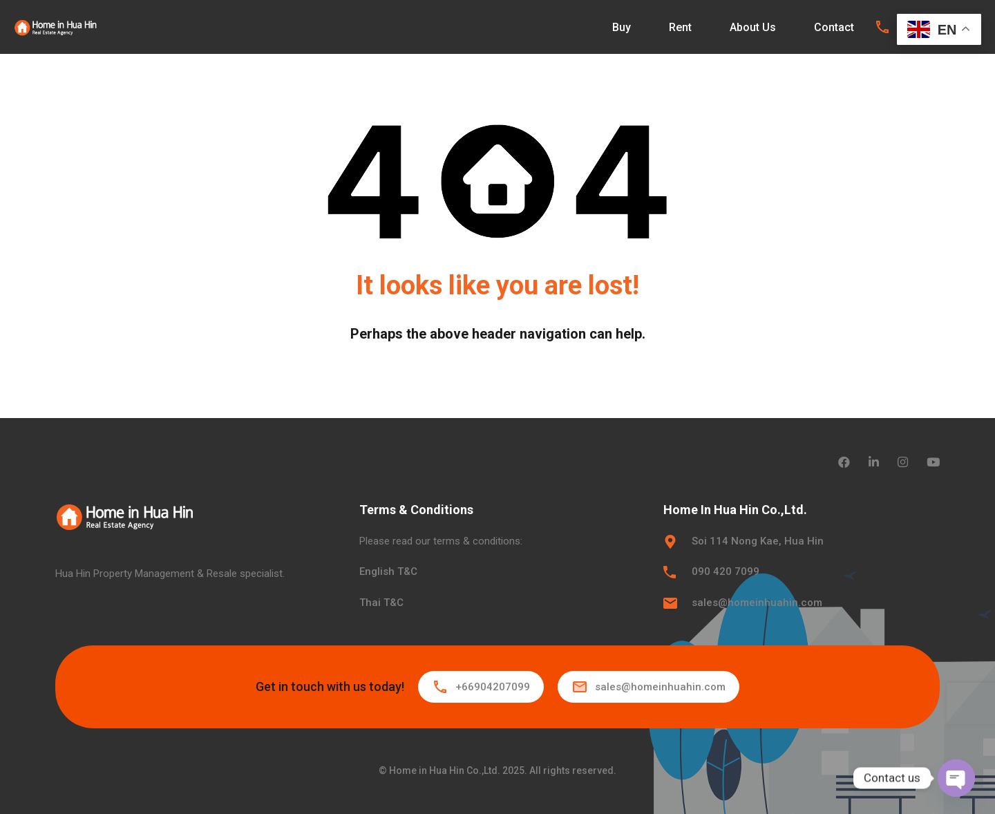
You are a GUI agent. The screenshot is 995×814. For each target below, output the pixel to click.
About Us (753, 27)
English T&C (388, 571)
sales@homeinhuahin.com (757, 602)
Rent (680, 27)
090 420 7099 (725, 571)
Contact (834, 27)
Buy (621, 27)
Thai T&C (381, 602)
